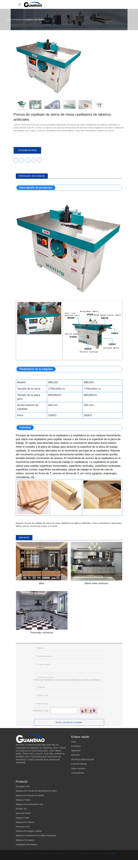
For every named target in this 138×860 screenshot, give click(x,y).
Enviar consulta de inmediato (69, 724)
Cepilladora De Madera (34, 19)
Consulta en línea (27, 150)
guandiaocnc (84, 806)
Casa (9, 19)
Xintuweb (111, 854)
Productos (17, 19)
